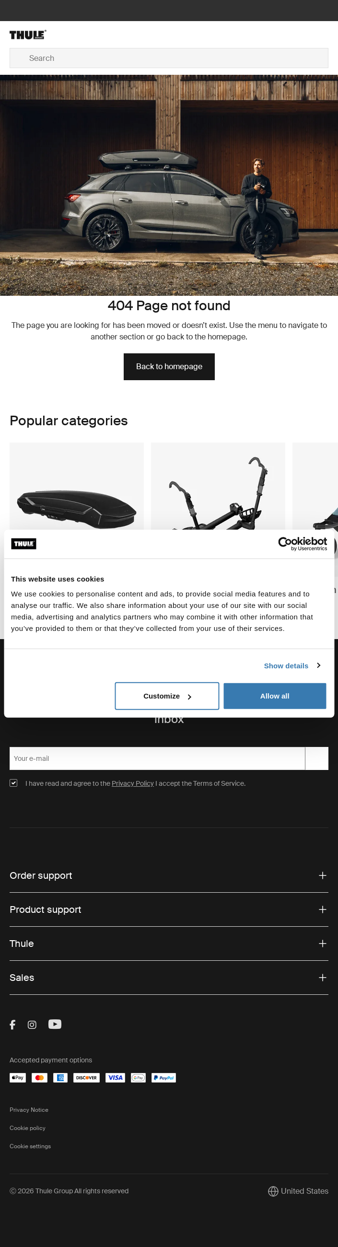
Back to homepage (169, 366)
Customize (167, 696)
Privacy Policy (133, 783)
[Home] (63, 34)
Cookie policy (28, 1128)
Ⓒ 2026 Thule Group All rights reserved (69, 1191)
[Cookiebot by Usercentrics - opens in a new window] (285, 543)
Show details (286, 665)
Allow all (275, 696)
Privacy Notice (29, 1110)
